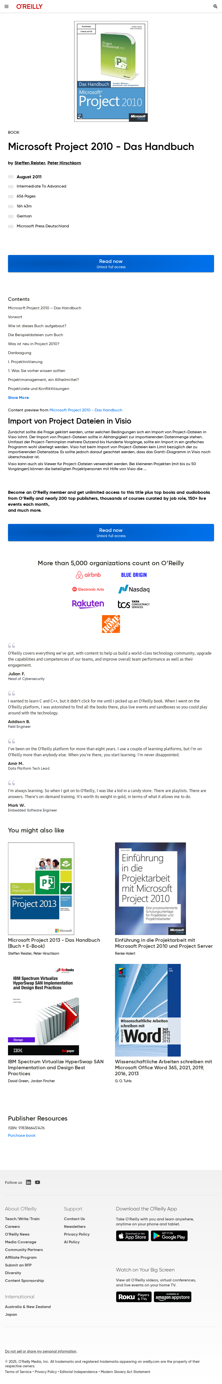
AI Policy (72, 1242)
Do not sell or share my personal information (40, 1351)
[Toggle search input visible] (216, 6)
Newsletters (75, 1226)
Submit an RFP (18, 1265)
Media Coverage (20, 1242)
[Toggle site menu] (6, 6)
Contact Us (74, 1218)
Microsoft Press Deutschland (43, 226)
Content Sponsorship (24, 1280)
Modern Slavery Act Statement (125, 1372)
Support (73, 1209)
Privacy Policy (77, 1234)
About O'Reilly (20, 1209)
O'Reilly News (17, 1234)
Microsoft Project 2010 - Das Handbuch (86, 410)
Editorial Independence (79, 1372)
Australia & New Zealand (28, 1306)
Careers (12, 1226)
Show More (18, 398)
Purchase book (22, 1135)
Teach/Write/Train (22, 1218)
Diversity (13, 1272)
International (19, 1297)
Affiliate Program (21, 1257)
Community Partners (24, 1249)
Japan (11, 1314)
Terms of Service (18, 1372)
